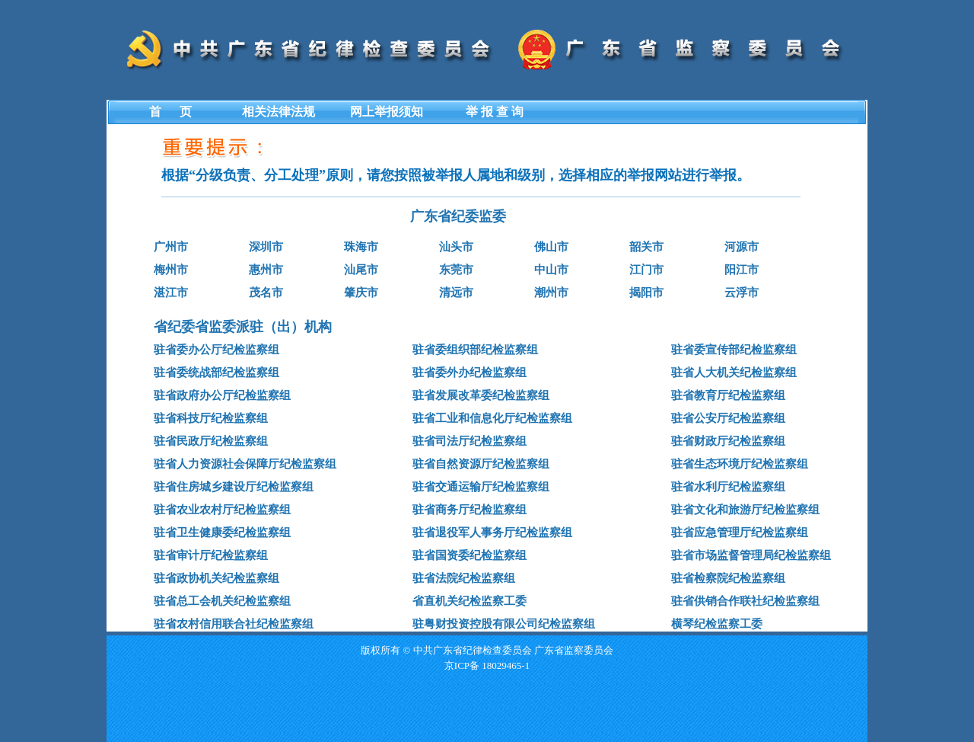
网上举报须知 (386, 111)
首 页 (170, 111)
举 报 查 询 (495, 111)
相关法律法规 (278, 111)
